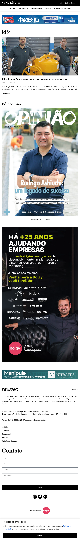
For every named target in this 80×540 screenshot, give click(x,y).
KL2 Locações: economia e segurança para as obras (34, 79)
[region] (40, 529)
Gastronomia (36, 9)
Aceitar (40, 535)
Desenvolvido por (36, 510)
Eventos (48, 9)
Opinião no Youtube (62, 9)
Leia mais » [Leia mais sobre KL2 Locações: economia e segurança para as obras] (6, 93)
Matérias (13, 9)
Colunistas (23, 9)
